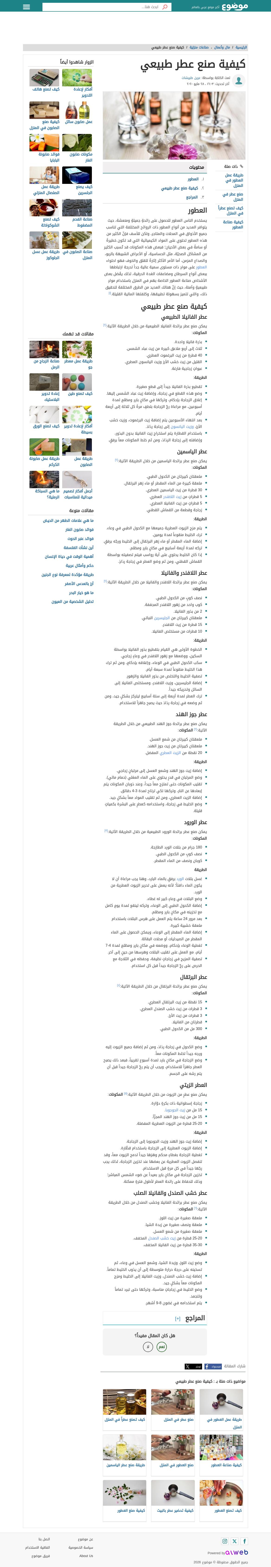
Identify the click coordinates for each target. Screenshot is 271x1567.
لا (148, 1346)
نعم (162, 1346)
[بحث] (164, 7)
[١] (110, 293)
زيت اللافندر (172, 496)
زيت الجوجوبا (175, 1110)
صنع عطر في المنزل (233, 197)
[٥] (125, 1093)
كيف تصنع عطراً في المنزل (230, 211)
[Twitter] (234, 1541)
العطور (201, 267)
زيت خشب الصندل (162, 1238)
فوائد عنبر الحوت (81, 539)
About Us (86, 1556)
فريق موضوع (41, 1556)
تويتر (198, 1366)
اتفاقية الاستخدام (37, 1547)
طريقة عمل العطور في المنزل (234, 180)
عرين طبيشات (191, 78)
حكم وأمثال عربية (80, 565)
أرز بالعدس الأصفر (79, 584)
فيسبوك (216, 1366)
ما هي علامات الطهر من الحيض (68, 520)
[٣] (106, 830)
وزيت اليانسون (182, 426)
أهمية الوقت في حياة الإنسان (69, 556)
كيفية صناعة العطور (233, 224)
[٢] (104, 325)
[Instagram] (225, 1541)
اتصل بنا (44, 1539)
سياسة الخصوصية (80, 1547)
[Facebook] (244, 1541)
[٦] (195, 1208)
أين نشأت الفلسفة (79, 548)
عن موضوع (85, 1539)
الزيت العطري (170, 752)
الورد (180, 878)
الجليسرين (162, 617)
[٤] (118, 985)
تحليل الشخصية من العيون (73, 601)
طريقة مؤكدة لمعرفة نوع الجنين (68, 575)
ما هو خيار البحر (81, 593)
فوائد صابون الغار (79, 530)
